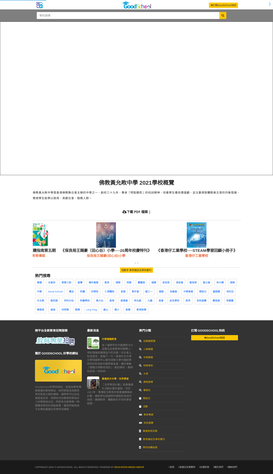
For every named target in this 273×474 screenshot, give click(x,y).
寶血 (71, 291)
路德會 (124, 300)
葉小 (116, 309)
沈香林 (51, 282)
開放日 (202, 291)
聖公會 (206, 282)
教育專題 (146, 414)
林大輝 (220, 282)
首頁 (171, 467)
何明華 (65, 309)
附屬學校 (85, 300)
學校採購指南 (148, 447)
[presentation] (135, 263)
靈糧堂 (141, 282)
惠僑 (39, 282)
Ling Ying (91, 309)
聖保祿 (193, 282)
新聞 (128, 309)
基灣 (79, 282)
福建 (153, 282)
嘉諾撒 (216, 291)
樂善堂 (40, 309)
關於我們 (218, 467)
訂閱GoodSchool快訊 (223, 5)
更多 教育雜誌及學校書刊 (136, 270)
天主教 (40, 300)
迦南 (52, 309)
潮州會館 (93, 282)
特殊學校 (146, 365)
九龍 (149, 300)
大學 (143, 373)
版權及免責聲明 (186, 467)
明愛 (129, 282)
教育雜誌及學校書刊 (152, 439)
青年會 (135, 291)
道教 (232, 282)
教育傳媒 (50, 255)
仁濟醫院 (109, 291)
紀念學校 (174, 300)
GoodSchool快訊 (214, 337)
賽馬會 (216, 300)
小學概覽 (146, 349)
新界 (188, 300)
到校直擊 (201, 300)
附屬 (82, 291)
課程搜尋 (146, 381)
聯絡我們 (232, 467)
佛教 (118, 282)
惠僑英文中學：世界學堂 (115, 378)
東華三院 (66, 282)
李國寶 (229, 300)
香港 (111, 300)
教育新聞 (141, 309)
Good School (55, 291)
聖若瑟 (54, 300)
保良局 (166, 282)
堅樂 (77, 309)
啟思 (106, 282)
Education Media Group (129, 467)
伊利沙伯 (69, 300)
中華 (39, 291)
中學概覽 (146, 357)
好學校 (94, 291)
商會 (161, 300)
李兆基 (137, 300)
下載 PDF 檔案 (137, 211)
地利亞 (230, 291)
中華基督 (188, 291)
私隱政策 (204, 467)
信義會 (173, 291)
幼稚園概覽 (147, 341)
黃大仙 (99, 300)
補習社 (145, 390)
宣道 (123, 291)
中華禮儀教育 (109, 339)
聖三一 (149, 291)
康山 (105, 309)
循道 (161, 291)
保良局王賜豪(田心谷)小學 (117, 255)
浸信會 (179, 282)
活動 (143, 406)
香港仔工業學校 (208, 255)
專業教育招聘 (148, 431)
